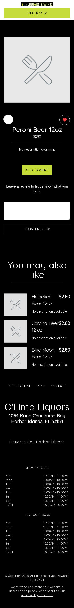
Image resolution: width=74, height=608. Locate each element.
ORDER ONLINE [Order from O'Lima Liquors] (20, 386)
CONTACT (58, 386)
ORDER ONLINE (37, 170)
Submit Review (37, 229)
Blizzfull (39, 580)
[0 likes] (63, 120)
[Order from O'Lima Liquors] (15, 304)
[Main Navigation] (9, 6)
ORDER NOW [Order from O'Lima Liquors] (37, 13)
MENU (41, 386)
